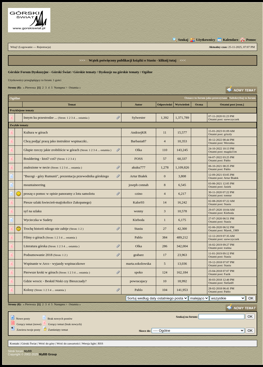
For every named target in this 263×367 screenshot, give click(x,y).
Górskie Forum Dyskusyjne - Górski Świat (39, 72)
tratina (227, 247)
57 (164, 159)
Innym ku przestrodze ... (40, 118)
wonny (138, 211)
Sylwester (138, 118)
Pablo (227, 160)
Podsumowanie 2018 (38, 255)
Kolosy (29, 290)
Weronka (229, 142)
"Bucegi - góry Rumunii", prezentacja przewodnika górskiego (66, 176)
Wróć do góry (46, 343)
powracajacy (138, 281)
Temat (72, 104)
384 (164, 237)
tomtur (228, 195)
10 (164, 281)
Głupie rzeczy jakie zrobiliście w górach (51, 150)
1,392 (165, 118)
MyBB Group (48, 354)
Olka (138, 150)
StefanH (229, 282)
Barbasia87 (138, 141)
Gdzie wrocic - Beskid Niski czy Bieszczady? (55, 281)
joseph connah (138, 185)
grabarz (138, 255)
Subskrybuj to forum (242, 97)
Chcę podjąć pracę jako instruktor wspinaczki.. (56, 141)
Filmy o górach (34, 237)
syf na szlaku (33, 211)
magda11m (230, 151)
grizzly (228, 134)
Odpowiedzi (164, 104)
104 (164, 290)
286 (164, 246)
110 (164, 150)
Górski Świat (29, 343)
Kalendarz (228, 40)
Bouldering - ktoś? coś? (40, 159)
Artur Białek (138, 176)
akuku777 (138, 167)
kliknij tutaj (168, 60)
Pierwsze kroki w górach (41, 272)
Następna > (60, 87)
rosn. (240, 104)
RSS (100, 343)
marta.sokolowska (138, 264)
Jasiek (227, 186)
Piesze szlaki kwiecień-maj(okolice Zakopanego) (57, 202)
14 (164, 202)
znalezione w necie (37, 167)
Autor (138, 104)
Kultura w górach (36, 132)
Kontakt (14, 343)
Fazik (227, 274)
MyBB (28, 351)
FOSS (138, 159)
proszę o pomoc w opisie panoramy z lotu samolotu (59, 194)
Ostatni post (227, 104)
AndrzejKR (139, 132)
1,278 (165, 167)
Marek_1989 (231, 230)
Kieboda (229, 212)
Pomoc (248, 40)
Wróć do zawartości (68, 343)
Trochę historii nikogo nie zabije (46, 229)
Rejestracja (43, 46)
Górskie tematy (84, 72)
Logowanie (25, 46)
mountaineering (34, 185)
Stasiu (227, 204)
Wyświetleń (182, 104)
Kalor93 (138, 202)
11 (164, 132)
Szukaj (180, 40)
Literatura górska (35, 246)
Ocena (199, 104)
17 (164, 255)
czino (138, 194)
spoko (138, 272)
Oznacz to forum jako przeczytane (206, 97)
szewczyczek (231, 119)
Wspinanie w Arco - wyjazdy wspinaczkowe (54, 264)
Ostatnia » (75, 87)
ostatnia (82, 117)
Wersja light (89, 343)
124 (164, 272)
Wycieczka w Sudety (38, 220)
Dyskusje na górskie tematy (119, 72)
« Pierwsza (29, 87)
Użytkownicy (202, 40)
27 (164, 229)
